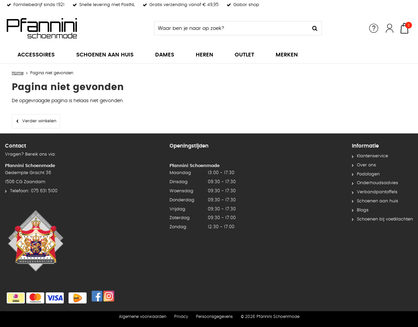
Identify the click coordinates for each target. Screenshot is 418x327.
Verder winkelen (39, 121)
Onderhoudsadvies (377, 183)
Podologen (368, 174)
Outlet (244, 54)
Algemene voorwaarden (142, 317)
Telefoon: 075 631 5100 (33, 191)
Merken (287, 54)
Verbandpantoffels (377, 192)
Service (373, 28)
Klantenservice (372, 156)
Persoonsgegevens (214, 317)
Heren (204, 54)
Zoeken (315, 28)
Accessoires (36, 54)
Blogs (363, 210)
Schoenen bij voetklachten (385, 219)
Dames (164, 54)
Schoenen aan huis (105, 54)
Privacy (181, 317)
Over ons (366, 165)
